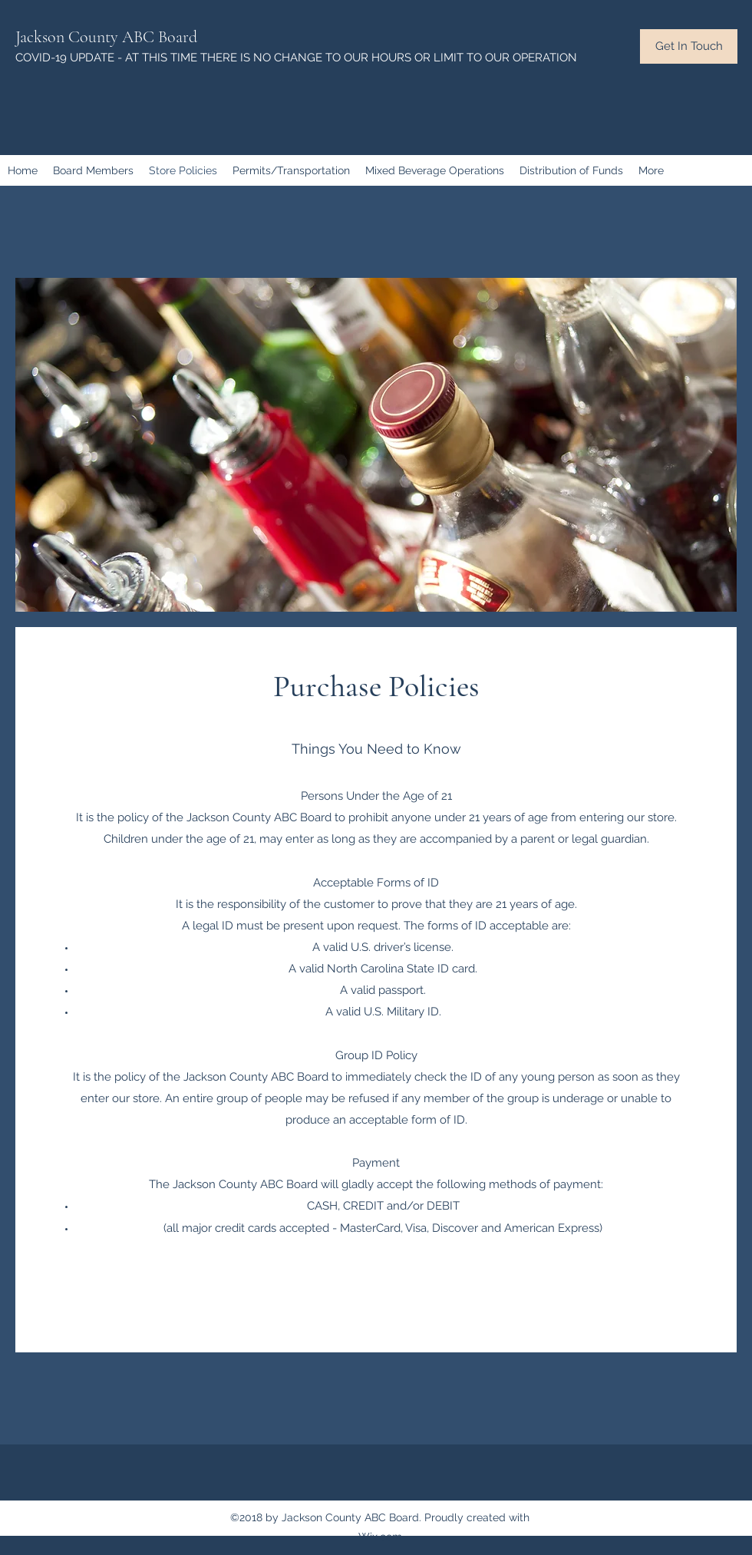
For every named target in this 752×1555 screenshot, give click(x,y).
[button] (688, 46)
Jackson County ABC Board (106, 37)
